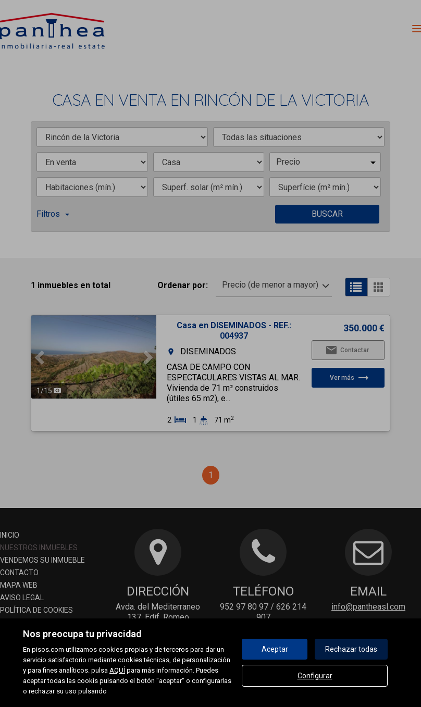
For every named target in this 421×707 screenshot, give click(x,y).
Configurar (315, 676)
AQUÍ (117, 670)
